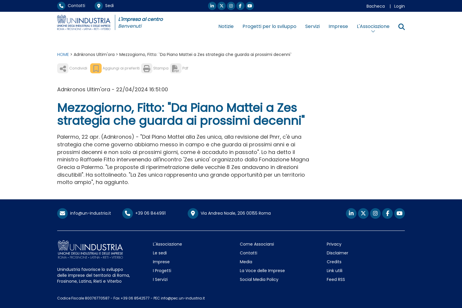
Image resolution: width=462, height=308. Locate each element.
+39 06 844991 (144, 213)
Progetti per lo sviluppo (269, 26)
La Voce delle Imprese (262, 271)
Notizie (226, 26)
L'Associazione (167, 244)
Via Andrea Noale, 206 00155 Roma (229, 213)
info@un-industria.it (84, 213)
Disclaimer (337, 253)
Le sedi (160, 253)
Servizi (312, 26)
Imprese (338, 26)
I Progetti (162, 271)
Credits (334, 262)
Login (399, 6)
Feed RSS (336, 279)
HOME (63, 54)
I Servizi (160, 279)
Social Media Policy (259, 279)
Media (246, 262)
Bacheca (376, 6)
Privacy (334, 244)
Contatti (71, 6)
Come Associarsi (257, 244)
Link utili (334, 271)
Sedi (104, 6)
